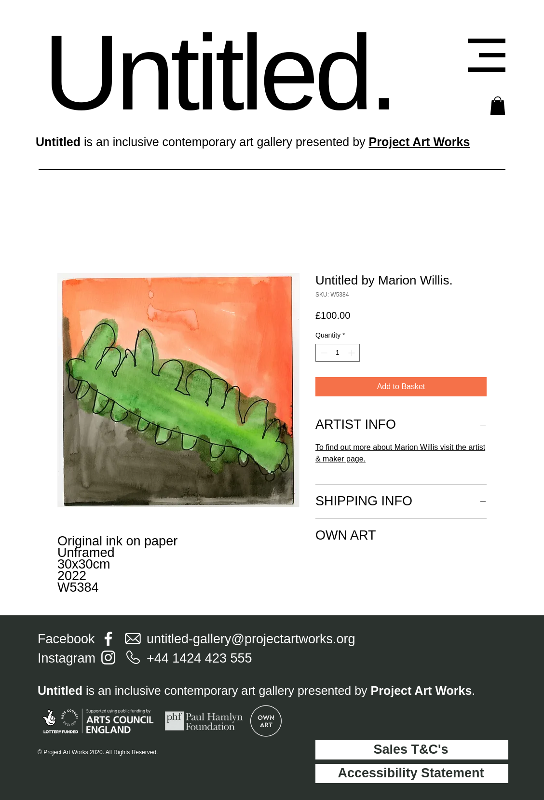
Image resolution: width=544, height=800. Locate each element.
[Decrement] (323, 352)
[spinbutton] (337, 352)
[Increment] (352, 352)
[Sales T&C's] (411, 749)
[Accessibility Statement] (411, 773)
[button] (486, 55)
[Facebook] (108, 638)
